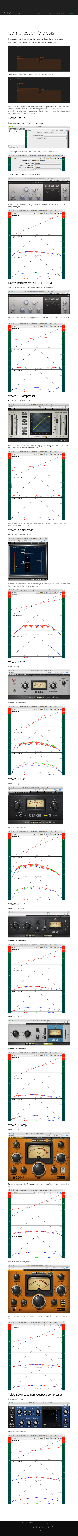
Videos (49, 13)
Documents (60, 13)
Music (38, 13)
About (71, 13)
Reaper (11, 106)
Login (39, 1530)
